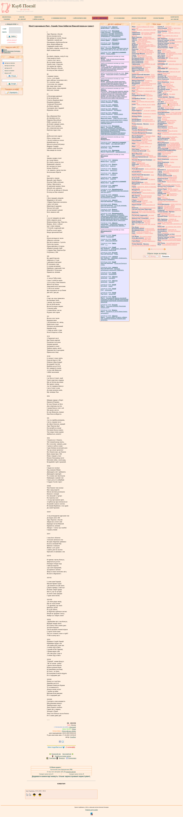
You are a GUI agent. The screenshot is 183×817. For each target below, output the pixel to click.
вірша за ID (8, 73)
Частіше (147, 222)
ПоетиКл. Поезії (22, 18)
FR (25, 9)
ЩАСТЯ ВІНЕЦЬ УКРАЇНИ (172, 208)
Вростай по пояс (147, 119)
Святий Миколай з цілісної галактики (143, 218)
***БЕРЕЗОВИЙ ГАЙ (164, 213)
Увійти (12, 37)
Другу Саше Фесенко (169, 52)
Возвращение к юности (169, 244)
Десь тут (165, 154)
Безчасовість (115, 211)
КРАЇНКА (165, 95)
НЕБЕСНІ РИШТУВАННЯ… (147, 38)
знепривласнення (121, 151)
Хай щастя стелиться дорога (146, 76)
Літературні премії (138, 18)
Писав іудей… (171, 86)
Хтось (153, 74)
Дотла (165, 92)
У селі (169, 174)
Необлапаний (112, 274)
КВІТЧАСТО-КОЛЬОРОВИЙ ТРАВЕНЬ (144, 245)
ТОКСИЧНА (173, 178)
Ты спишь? (165, 67)
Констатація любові (175, 77)
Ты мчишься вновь (168, 100)
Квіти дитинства (174, 44)
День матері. (145, 82)
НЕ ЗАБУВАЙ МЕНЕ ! (174, 145)
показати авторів (71, 771)
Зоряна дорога (141, 43)
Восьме (170, 126)
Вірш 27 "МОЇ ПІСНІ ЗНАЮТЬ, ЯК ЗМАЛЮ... (169, 28)
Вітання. (164, 119)
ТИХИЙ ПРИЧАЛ (169, 207)
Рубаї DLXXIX (149, 228)
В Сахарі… (166, 172)
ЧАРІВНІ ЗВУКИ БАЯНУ (139, 131)
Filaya (5, 49)
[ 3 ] (157, 249)
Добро (172, 162)
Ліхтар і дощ (168, 91)
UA (21, 9)
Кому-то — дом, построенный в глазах (142, 202)
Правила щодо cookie (91, 810)
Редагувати (52, 758)
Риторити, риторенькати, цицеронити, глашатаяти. (112, 269)
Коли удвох (146, 221)
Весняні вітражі (143, 128)
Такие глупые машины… (144, 41)
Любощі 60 (174, 89)
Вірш (74, 729)
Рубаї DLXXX (149, 59)
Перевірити (12, 93)
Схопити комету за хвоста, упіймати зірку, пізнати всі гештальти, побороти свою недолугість (114, 319)
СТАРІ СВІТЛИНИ (176, 112)
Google (12, 84)
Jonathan (73, 737)
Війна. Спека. (166, 50)
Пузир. (116, 254)
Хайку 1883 (149, 58)
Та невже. (165, 232)
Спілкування (158, 18)
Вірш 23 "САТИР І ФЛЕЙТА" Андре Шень (168, 221)
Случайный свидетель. (169, 120)
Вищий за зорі (169, 108)
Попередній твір (56, 754)
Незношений (110, 236)
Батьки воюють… (172, 193)
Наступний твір (66, 754)
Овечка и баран (172, 76)
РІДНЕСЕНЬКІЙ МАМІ (139, 134)
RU (28, 9)
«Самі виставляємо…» (143, 231)
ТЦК (146, 68)
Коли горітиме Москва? (143, 175)
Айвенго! (171, 123)
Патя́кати (113, 161)
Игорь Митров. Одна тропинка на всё (167, 176)
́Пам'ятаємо (166, 117)
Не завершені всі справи (174, 53)
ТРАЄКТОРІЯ (147, 37)
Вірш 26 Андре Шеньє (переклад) (167, 128)
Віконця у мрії (144, 164)
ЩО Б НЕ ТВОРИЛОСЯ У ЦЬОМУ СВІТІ (141, 238)
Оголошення (119, 18)
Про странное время (167, 214)
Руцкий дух (148, 80)
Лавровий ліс (172, 229)
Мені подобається (55, 747)
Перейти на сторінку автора (63, 756)
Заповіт (168, 56)
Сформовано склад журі (173, 210)
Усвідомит (111, 282)
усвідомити (112, 278)
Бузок (165, 74)
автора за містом (10, 65)
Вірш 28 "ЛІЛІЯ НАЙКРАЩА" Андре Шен (142, 141)
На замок (172, 94)
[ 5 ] (162, 249)
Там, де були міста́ (171, 101)
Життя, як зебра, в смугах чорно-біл (143, 210)
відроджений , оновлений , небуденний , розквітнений (114, 249)
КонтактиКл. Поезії (175, 18)
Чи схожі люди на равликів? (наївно (143, 215)
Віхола (140, 127)
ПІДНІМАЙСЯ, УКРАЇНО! (165, 151)
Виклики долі (145, 149)
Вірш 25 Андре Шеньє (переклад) (167, 131)
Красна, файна (110, 53)
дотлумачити (117, 110)
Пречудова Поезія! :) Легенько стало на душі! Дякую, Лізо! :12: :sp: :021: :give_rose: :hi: (114, 49)
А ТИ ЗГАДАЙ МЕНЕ (173, 144)
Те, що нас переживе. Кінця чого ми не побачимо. (114, 206)
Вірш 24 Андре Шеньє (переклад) (167, 156)
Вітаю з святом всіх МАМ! (145, 50)
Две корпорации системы (147, 207)
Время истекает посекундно (171, 147)
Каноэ (166, 125)
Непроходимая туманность (144, 155)
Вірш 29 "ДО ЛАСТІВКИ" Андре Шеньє (141, 138)
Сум (169, 31)
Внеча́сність (113, 170)
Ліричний (72, 727)
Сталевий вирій (168, 85)
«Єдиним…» (166, 198)
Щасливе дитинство (175, 148)
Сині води (168, 26)
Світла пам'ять (162, 111)
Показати (165, 256)
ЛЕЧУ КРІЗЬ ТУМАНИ (148, 32)
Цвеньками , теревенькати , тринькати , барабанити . (114, 258)
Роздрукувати (72, 758)
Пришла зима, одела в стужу (171, 184)
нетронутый (112, 294)
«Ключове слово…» (168, 106)
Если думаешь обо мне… (170, 137)
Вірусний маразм (146, 195)
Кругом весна (166, 153)
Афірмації (167, 192)
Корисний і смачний (175, 235)
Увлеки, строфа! (144, 49)
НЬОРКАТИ (111, 187)
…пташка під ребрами (144, 107)
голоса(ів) (70, 747)
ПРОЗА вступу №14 (175, 38)
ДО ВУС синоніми (100, 18)
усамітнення (115, 44)
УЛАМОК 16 (172, 219)
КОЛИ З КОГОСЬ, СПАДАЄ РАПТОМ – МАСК (170, 204)
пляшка (116, 102)
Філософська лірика (69, 731)
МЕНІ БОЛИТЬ (141, 55)
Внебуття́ (113, 166)
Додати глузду (115, 28)
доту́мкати (113, 174)
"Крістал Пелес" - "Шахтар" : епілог (142, 190)
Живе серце (144, 178)
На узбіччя (169, 55)
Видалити (62, 758)
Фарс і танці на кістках (145, 56)
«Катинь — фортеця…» (143, 94)
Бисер (166, 163)
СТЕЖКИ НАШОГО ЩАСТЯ (146, 46)
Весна (172, 82)
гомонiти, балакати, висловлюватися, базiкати (113, 196)
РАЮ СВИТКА (142, 40)
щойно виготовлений (111, 240)
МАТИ (147, 70)
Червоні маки (141, 163)
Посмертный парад (173, 169)
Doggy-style (167, 165)
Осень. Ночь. (171, 122)
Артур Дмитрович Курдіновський (13, 51)
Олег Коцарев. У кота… (141, 151)
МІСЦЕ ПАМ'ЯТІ (173, 189)
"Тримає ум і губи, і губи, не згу (169, 186)
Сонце (146, 61)
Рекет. (110, 147)
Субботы (146, 154)
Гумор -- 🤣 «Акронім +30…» (171, 105)
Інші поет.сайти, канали (38, 18)
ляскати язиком (118, 114)
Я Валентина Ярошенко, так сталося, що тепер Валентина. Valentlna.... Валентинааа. (113, 226)
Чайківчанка (7, 52)
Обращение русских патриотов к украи (141, 197)
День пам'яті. (166, 83)
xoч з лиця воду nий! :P (118, 143)
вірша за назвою (9, 70)
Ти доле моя (173, 46)
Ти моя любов (174, 143)
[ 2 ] (154, 249)
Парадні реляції (143, 200)
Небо (146, 182)
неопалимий (108, 290)
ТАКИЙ (173, 138)
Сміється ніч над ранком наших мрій (169, 72)
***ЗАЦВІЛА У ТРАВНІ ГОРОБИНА (168, 98)
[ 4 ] (159, 249)
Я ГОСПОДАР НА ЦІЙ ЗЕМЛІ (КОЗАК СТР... (143, 64)
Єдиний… (170, 88)
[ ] (152, 249)
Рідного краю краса (175, 238)
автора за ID (8, 68)
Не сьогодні (146, 67)
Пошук (12, 76)
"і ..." (106, 244)
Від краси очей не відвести (145, 52)
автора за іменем (10, 63)
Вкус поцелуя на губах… (146, 44)
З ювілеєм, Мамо (149, 136)
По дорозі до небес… (170, 180)
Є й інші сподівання (174, 231)
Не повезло (139, 109)
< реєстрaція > (11, 42)
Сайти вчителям (79, 18)
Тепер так (149, 53)
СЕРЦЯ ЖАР (142, 47)
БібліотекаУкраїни (6, 18)
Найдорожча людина (175, 41)
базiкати (116, 106)
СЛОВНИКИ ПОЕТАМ (58, 18)
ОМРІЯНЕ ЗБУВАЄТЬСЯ (171, 171)
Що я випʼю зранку (146, 236)
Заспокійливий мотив (173, 243)
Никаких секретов (172, 103)
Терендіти (113, 179)
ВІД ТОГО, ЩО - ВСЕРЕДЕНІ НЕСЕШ (143, 78)
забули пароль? (12, 40)
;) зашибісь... (115, 40)
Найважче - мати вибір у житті (171, 190)
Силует (142, 227)
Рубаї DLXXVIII (150, 230)
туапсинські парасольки (148, 83)
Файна (112, 183)
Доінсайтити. (118, 201)
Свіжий (110, 286)
